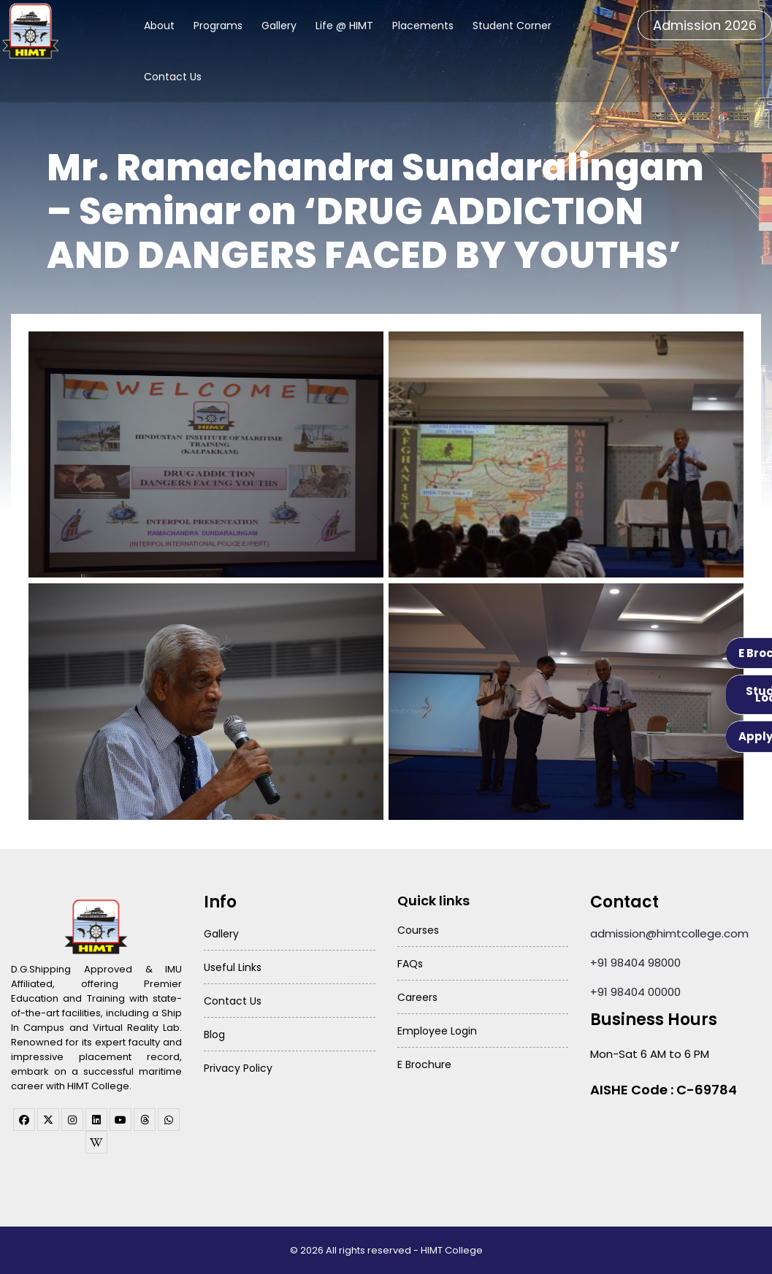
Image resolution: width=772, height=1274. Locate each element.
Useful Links (232, 967)
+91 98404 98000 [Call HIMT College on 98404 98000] (635, 962)
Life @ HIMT (344, 25)
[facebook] (24, 1119)
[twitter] (48, 1119)
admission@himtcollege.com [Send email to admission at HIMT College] (669, 933)
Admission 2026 (705, 25)
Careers (417, 997)
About (159, 25)
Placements (423, 25)
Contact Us (173, 76)
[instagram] (72, 1119)
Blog (214, 1034)
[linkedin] (96, 1119)
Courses (418, 930)
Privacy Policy (238, 1068)
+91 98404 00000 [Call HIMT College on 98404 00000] (635, 991)
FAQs (410, 963)
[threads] (145, 1119)
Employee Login (437, 1031)
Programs (218, 25)
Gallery (279, 25)
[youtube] (120, 1119)
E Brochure (424, 1064)
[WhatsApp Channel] (169, 1119)
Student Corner (512, 25)
